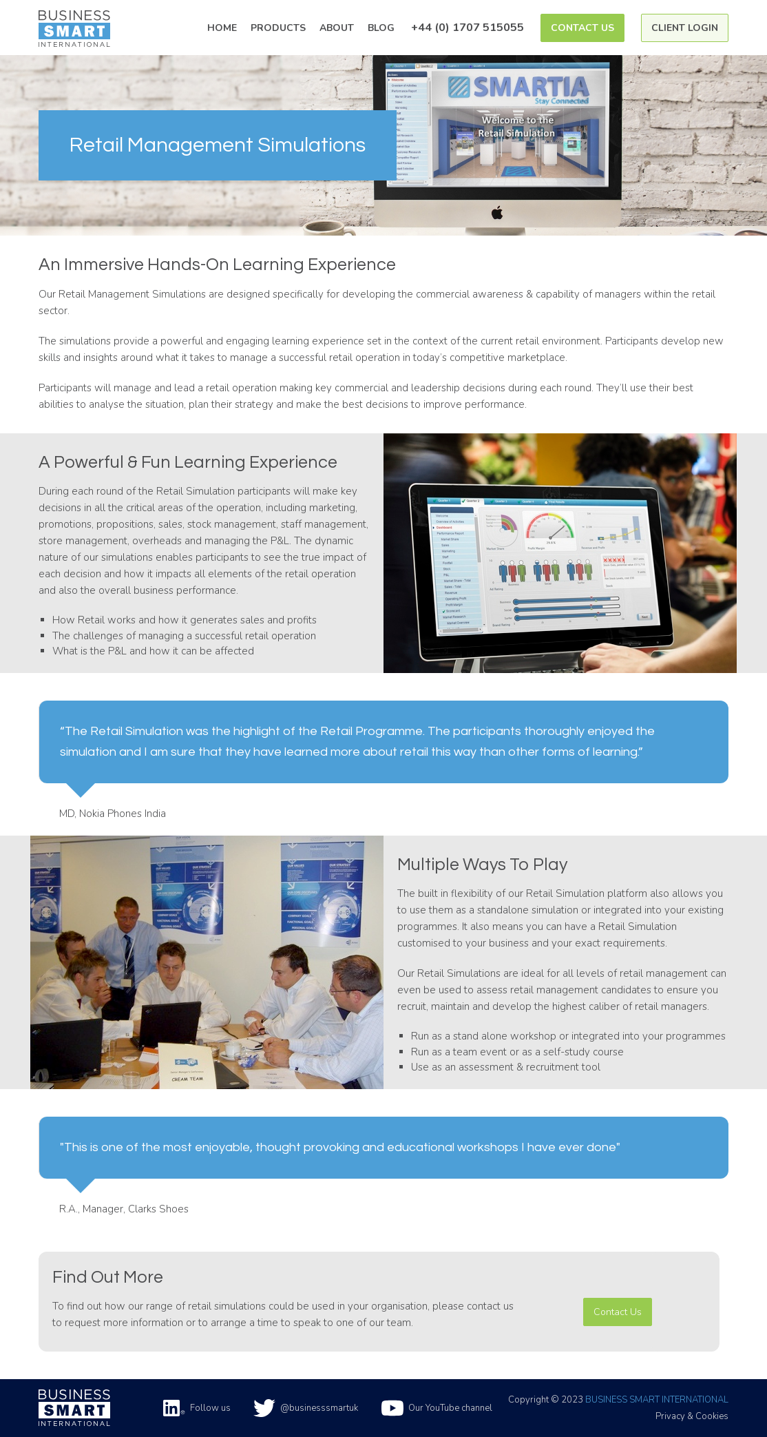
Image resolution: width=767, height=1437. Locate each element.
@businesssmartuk (305, 1408)
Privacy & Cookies (691, 1416)
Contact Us (582, 27)
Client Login (684, 27)
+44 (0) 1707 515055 (467, 27)
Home (222, 27)
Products (278, 27)
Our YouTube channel (436, 1408)
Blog (381, 27)
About (336, 27)
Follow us (197, 1408)
